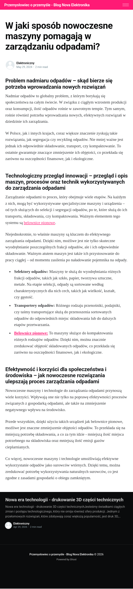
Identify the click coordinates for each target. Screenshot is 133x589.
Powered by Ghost (67, 560)
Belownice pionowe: (31, 333)
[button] (124, 5)
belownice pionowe (39, 223)
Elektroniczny (25, 63)
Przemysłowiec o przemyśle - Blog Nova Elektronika (48, 5)
